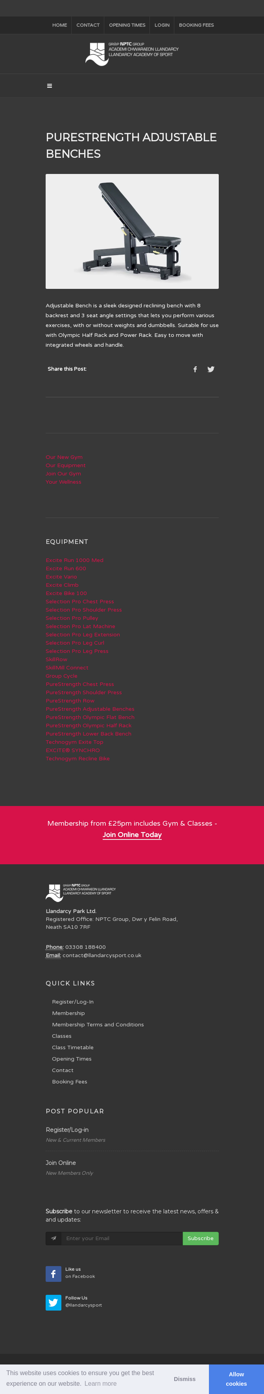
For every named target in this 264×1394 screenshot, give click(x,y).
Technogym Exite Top (74, 742)
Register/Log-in (67, 1129)
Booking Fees (69, 1081)
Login (162, 25)
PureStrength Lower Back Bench (88, 733)
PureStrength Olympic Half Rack (88, 725)
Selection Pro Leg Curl (75, 643)
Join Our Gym (63, 473)
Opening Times (127, 25)
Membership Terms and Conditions (98, 1024)
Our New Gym (64, 457)
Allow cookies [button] (236, 1379)
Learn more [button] (101, 1383)
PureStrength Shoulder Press (84, 692)
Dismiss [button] (185, 1379)
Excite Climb (62, 585)
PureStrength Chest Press (80, 684)
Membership (68, 1013)
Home (59, 25)
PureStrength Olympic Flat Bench (90, 717)
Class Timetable (73, 1047)
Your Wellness (63, 482)
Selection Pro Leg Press (77, 651)
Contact (88, 25)
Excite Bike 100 (66, 593)
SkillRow (56, 659)
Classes (62, 1036)
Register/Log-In (73, 1001)
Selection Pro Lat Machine (80, 626)
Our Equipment (66, 465)
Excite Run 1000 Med (74, 560)
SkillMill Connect (67, 667)
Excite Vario (61, 576)
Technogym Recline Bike (78, 758)
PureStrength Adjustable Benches (90, 709)
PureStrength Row (70, 700)
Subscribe (201, 1238)
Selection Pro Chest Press (80, 601)
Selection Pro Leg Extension (83, 634)
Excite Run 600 (66, 568)
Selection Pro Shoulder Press (84, 609)
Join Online (61, 1163)
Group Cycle (62, 676)
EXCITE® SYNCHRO (73, 750)
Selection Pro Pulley (72, 618)
